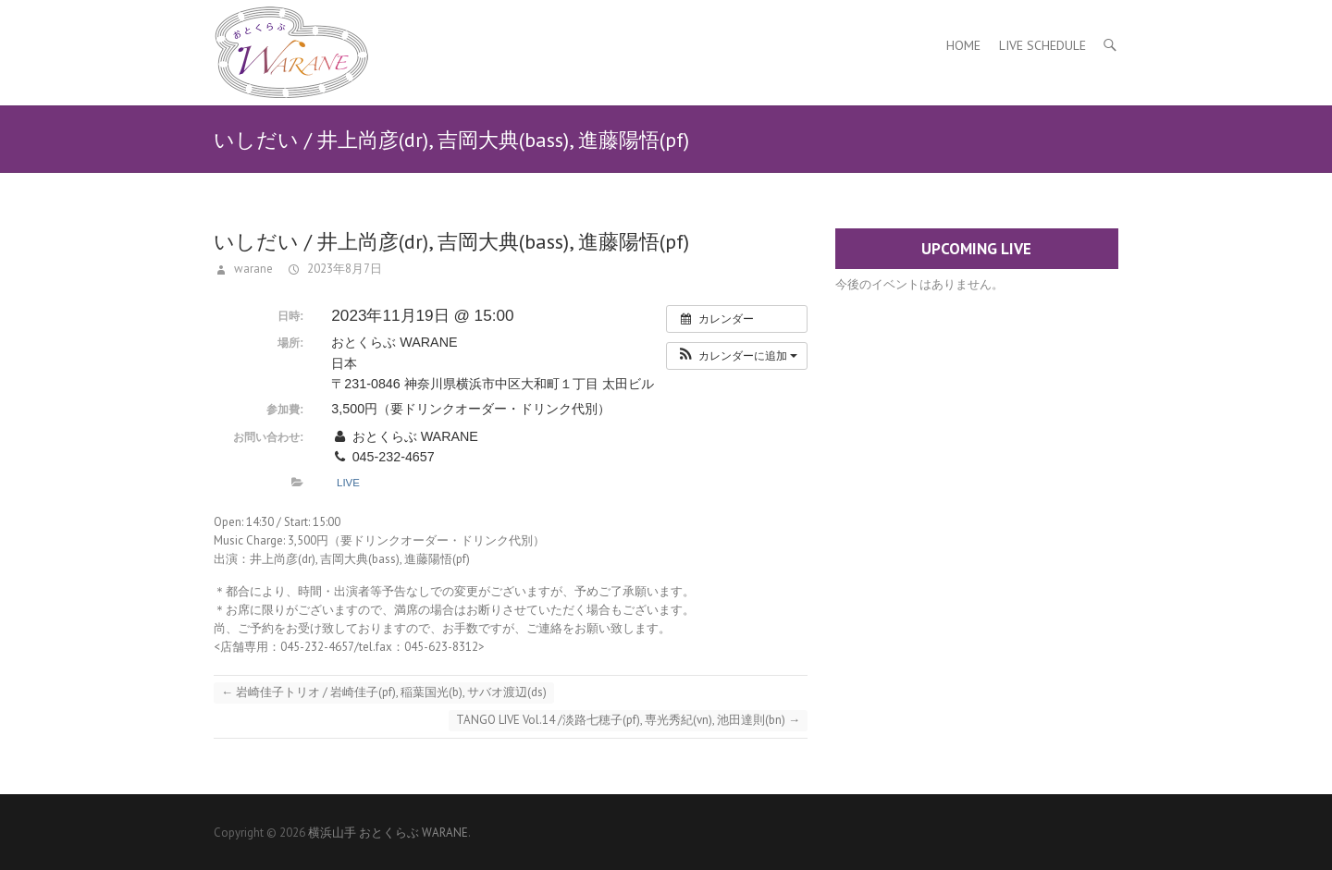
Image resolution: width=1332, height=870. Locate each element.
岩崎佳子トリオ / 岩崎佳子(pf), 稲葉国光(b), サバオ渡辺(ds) (384, 692)
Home (963, 45)
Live (348, 482)
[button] (737, 356)
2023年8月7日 (343, 268)
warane (252, 268)
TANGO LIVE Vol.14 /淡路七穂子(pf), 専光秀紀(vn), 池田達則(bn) (628, 720)
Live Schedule (1042, 45)
